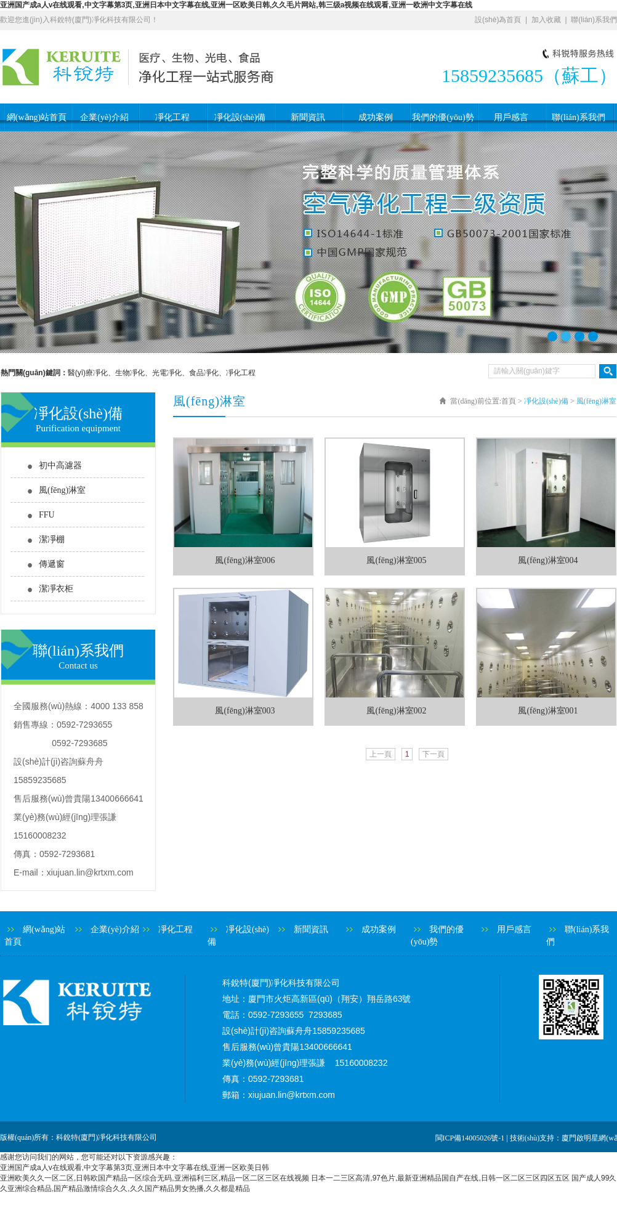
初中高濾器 (60, 465)
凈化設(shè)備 (240, 117)
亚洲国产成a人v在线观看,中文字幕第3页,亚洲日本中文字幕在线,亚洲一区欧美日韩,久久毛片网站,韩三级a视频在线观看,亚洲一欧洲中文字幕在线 (236, 5)
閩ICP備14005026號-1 (470, 1138)
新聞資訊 (308, 117)
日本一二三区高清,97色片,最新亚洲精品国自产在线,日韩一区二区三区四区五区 (440, 1178)
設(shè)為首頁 (498, 19)
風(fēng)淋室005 (396, 560)
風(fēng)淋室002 (396, 710)
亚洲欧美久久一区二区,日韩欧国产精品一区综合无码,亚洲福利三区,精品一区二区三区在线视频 (154, 1178)
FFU (47, 514)
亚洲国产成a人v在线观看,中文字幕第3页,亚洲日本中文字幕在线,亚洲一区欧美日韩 (134, 1167)
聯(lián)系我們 (594, 19)
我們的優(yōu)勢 (443, 117)
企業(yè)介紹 (104, 117)
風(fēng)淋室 (62, 490)
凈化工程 (172, 117)
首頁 (508, 401)
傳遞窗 (52, 564)
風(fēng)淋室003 (245, 710)
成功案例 (375, 117)
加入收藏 (546, 19)
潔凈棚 (52, 539)
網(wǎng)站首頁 (37, 117)
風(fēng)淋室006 (245, 560)
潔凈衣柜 (56, 588)
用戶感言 (511, 117)
